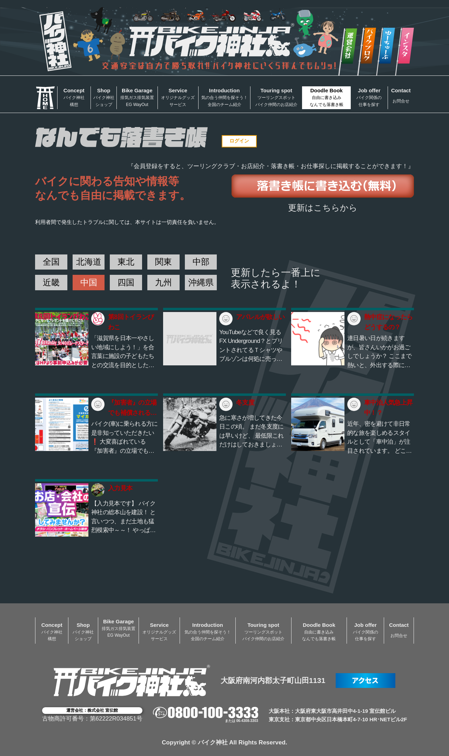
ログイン (239, 141)
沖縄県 (201, 282)
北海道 (88, 261)
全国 (51, 261)
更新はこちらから (322, 207)
